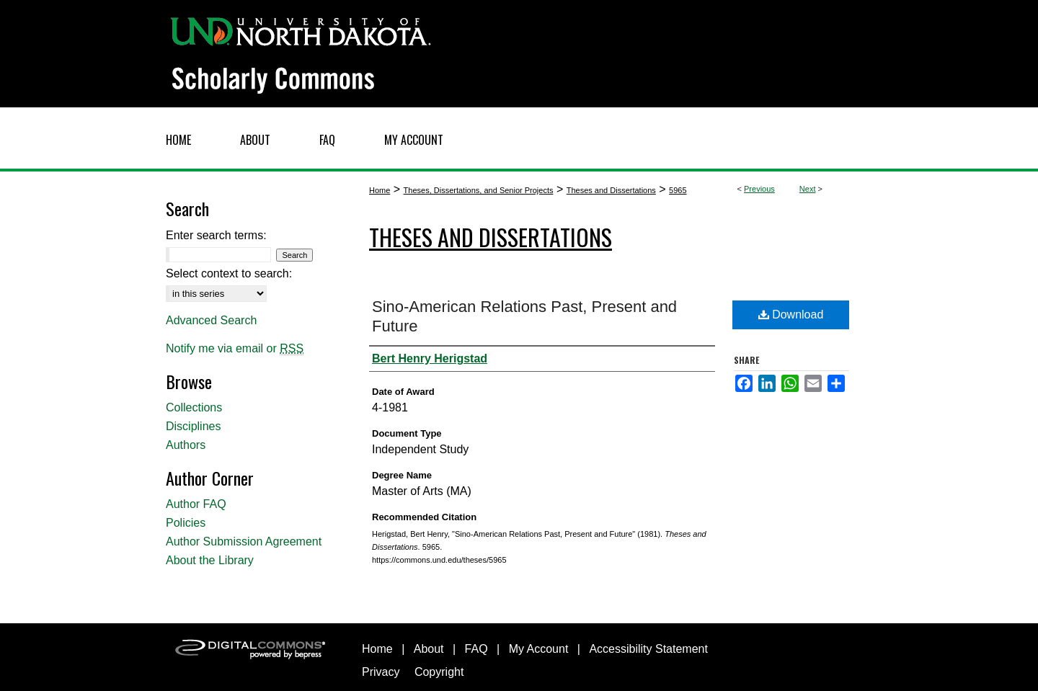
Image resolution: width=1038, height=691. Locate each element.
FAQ (476, 649)
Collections (194, 407)
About (429, 649)
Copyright (438, 672)
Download (791, 314)
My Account (539, 649)
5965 (677, 190)
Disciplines (193, 426)
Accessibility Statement (648, 649)
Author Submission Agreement (243, 541)
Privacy (380, 672)
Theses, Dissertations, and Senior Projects (479, 190)
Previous (759, 188)
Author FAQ (196, 504)
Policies (185, 523)
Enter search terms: (216, 235)
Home (379, 190)
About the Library (210, 560)
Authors (185, 445)
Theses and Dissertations (611, 190)
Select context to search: (229, 273)
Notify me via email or (234, 348)
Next (807, 188)
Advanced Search (211, 320)
